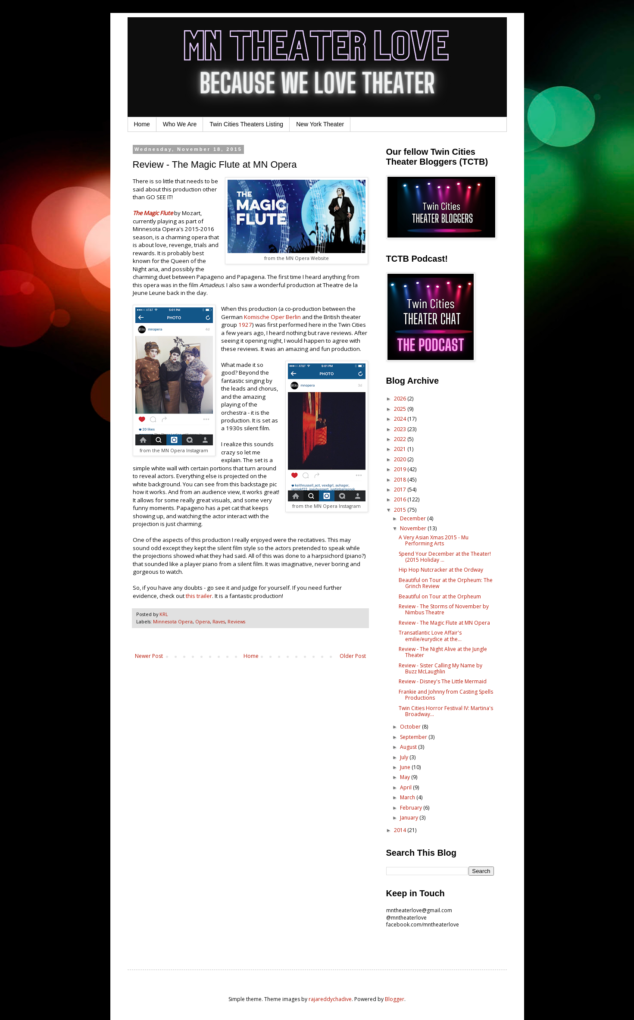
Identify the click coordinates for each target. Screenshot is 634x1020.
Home (142, 124)
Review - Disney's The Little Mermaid (443, 681)
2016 (400, 499)
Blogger (394, 999)
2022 (400, 439)
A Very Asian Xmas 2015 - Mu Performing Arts (433, 540)
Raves (218, 621)
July (404, 757)
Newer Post (149, 656)
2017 (400, 489)
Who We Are (180, 124)
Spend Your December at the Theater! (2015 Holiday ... (445, 556)
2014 (400, 830)
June (406, 767)
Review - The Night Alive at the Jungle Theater (443, 652)
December (413, 518)
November (414, 528)
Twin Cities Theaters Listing (246, 124)
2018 (400, 479)
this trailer (199, 596)
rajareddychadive (330, 999)
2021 (400, 449)
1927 (245, 325)
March (408, 797)
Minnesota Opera (173, 621)
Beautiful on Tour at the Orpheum (440, 596)
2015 (400, 509)
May (405, 777)
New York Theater (320, 124)
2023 (400, 429)
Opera (202, 621)
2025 (400, 409)
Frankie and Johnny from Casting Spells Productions (446, 694)
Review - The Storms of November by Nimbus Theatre (444, 609)
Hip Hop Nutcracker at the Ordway (441, 569)
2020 (400, 459)
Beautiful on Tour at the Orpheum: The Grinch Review (446, 583)
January (409, 817)
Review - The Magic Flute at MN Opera (444, 622)
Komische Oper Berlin (272, 317)
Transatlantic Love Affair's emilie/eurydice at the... (430, 635)
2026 (400, 398)
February (411, 807)
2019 (400, 469)
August (409, 747)
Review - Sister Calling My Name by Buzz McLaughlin (440, 668)
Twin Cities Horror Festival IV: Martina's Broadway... (446, 711)
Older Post (353, 656)
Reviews (236, 621)
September (414, 737)
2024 (400, 418)
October (411, 726)
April (406, 787)
